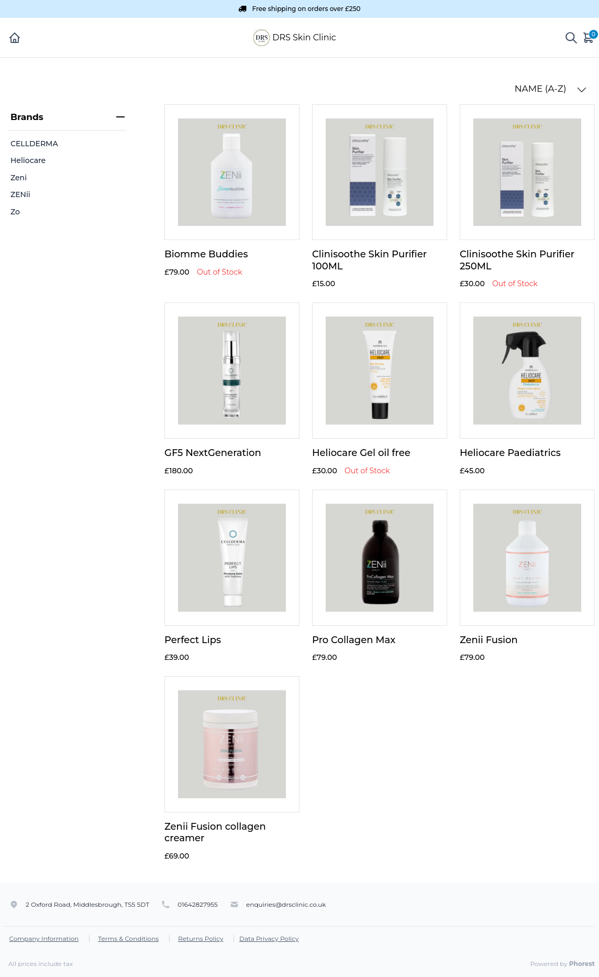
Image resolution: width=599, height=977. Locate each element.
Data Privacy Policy (269, 938)
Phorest (582, 964)
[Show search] (571, 38)
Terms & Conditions (128, 938)
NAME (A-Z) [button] (550, 88)
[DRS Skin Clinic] (261, 37)
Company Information (44, 938)
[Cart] (589, 37)
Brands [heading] (67, 117)
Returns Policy (200, 938)
